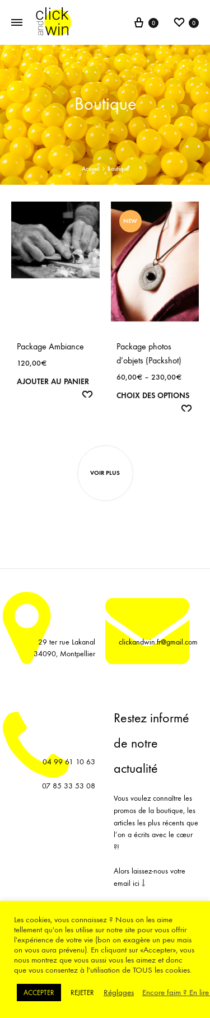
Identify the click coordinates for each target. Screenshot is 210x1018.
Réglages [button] (119, 992)
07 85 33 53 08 (68, 786)
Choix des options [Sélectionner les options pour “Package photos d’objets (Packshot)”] (152, 395)
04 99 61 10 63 (69, 762)
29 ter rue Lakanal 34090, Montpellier (64, 648)
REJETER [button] (82, 992)
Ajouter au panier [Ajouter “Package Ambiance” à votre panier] (53, 381)
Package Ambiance (50, 346)
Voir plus (105, 473)
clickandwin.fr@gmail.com (158, 642)
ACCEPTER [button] (39, 992)
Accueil (90, 168)
